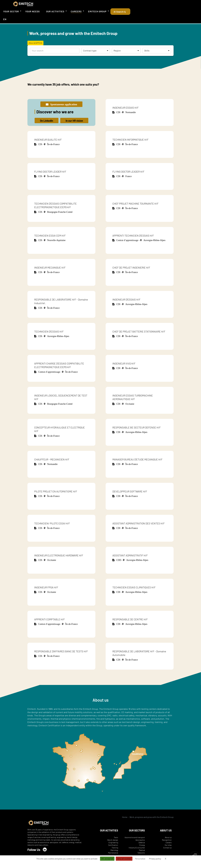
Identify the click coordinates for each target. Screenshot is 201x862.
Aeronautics (140, 840)
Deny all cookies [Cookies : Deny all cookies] (124, 858)
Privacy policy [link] (155, 858)
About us (168, 837)
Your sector (11, 11)
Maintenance (113, 853)
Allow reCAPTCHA (35, 43)
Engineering (113, 842)
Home (124, 817)
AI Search (120, 11)
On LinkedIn (46, 120)
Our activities (55, 11)
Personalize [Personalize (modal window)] (140, 858)
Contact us (167, 848)
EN (4, 19)
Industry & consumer (137, 848)
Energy (142, 845)
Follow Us (33, 850)
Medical (142, 850)
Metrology (114, 850)
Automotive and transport (135, 837)
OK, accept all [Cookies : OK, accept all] (107, 858)
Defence (142, 842)
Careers (76, 11)
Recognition (167, 840)
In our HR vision (74, 120)
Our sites (168, 845)
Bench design (112, 840)
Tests (116, 837)
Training (115, 848)
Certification (113, 845)
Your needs (32, 11)
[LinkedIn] (45, 849)
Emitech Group (97, 11)
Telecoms (141, 853)
